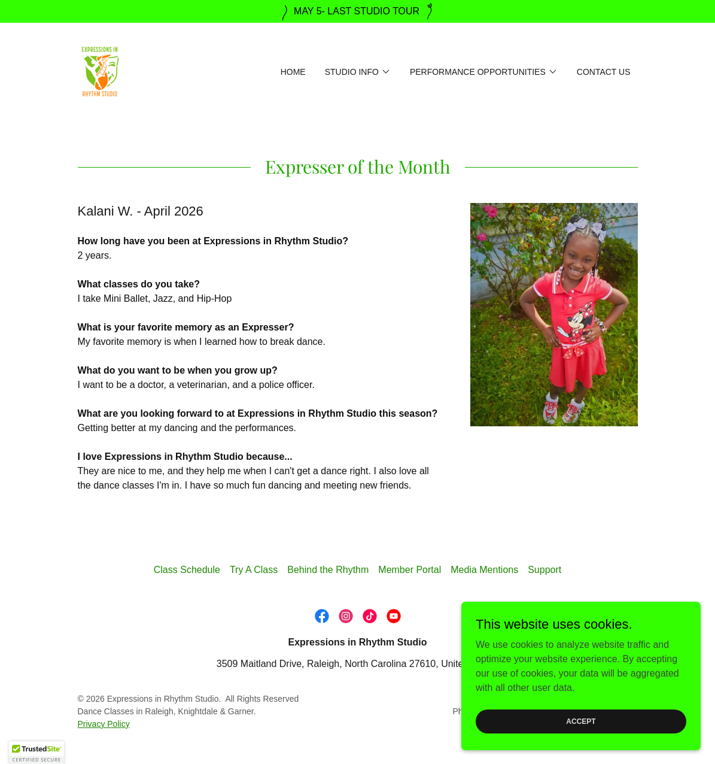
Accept (580, 721)
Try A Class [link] (254, 570)
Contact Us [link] (604, 72)
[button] (358, 72)
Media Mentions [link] (484, 570)
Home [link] (293, 72)
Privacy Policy (104, 724)
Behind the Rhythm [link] (328, 570)
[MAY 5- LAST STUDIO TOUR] (357, 11)
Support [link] (544, 570)
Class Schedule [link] (187, 570)
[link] (100, 71)
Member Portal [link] (409, 570)
